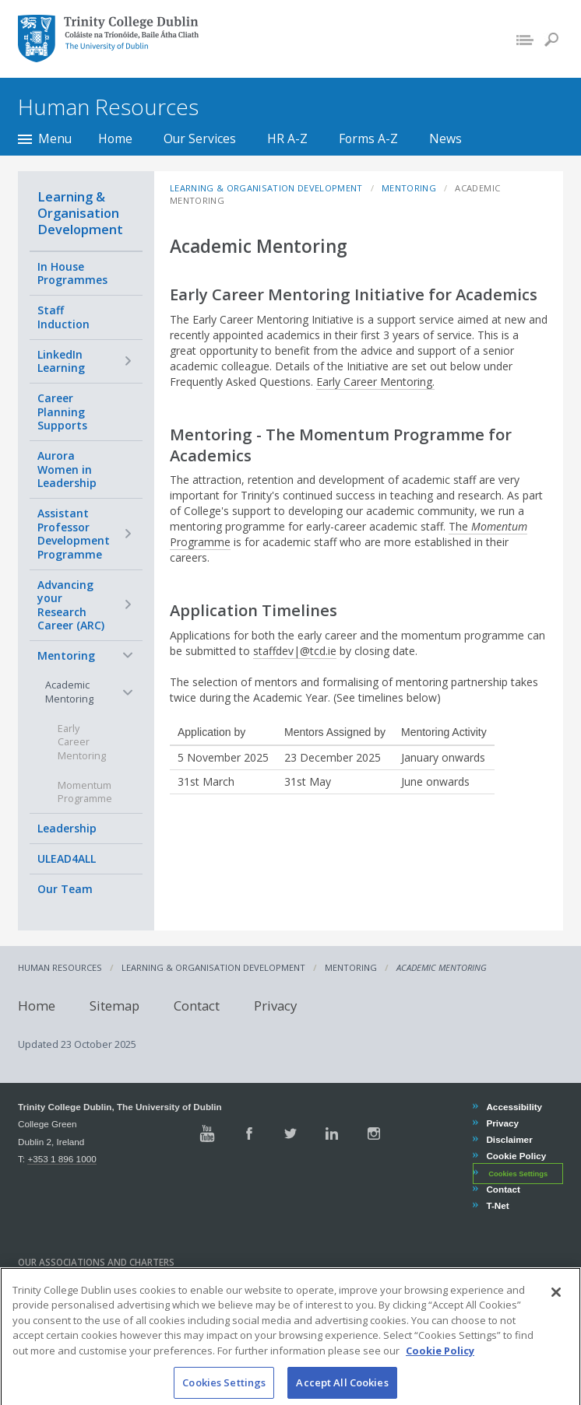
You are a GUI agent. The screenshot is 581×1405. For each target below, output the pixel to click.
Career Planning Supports (62, 412)
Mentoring (66, 655)
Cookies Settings (518, 1174)
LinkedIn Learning (61, 361)
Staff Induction (63, 317)
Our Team (65, 888)
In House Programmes (72, 273)
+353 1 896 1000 (61, 1159)
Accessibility (513, 1107)
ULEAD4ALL (66, 858)
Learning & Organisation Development (80, 213)
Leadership (67, 828)
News (445, 138)
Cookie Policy (515, 1156)
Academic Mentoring (69, 692)
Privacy (275, 1005)
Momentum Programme (85, 792)
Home (115, 138)
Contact (197, 1005)
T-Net (497, 1205)
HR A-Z (287, 138)
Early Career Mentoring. (375, 381)
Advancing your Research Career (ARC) (70, 605)
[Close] (556, 1308)
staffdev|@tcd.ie (294, 650)
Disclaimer (508, 1139)
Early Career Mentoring (82, 742)
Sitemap (114, 1005)
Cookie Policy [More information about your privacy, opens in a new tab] (440, 1366)
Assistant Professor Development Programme (73, 534)
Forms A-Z (368, 138)
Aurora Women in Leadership (67, 469)
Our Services (200, 138)
